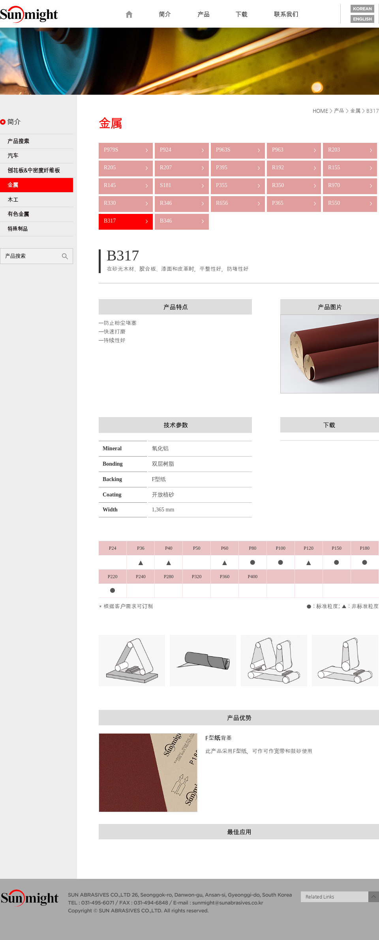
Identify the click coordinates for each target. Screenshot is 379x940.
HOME (320, 111)
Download (242, 15)
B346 (182, 221)
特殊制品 (36, 229)
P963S (238, 150)
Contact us (286, 15)
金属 (36, 185)
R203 (350, 150)
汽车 (36, 156)
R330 (126, 203)
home (129, 15)
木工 (36, 200)
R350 (294, 185)
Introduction (165, 15)
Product (203, 15)
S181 (182, 185)
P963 (294, 150)
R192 (294, 167)
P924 (182, 150)
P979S (126, 150)
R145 (126, 185)
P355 (238, 185)
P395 (238, 167)
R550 (350, 203)
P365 (294, 203)
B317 (126, 221)
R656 (238, 203)
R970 (350, 185)
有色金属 (36, 214)
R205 (126, 167)
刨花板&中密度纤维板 (36, 170)
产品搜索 (36, 141)
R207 (182, 167)
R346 (182, 203)
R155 (350, 167)
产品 (339, 111)
